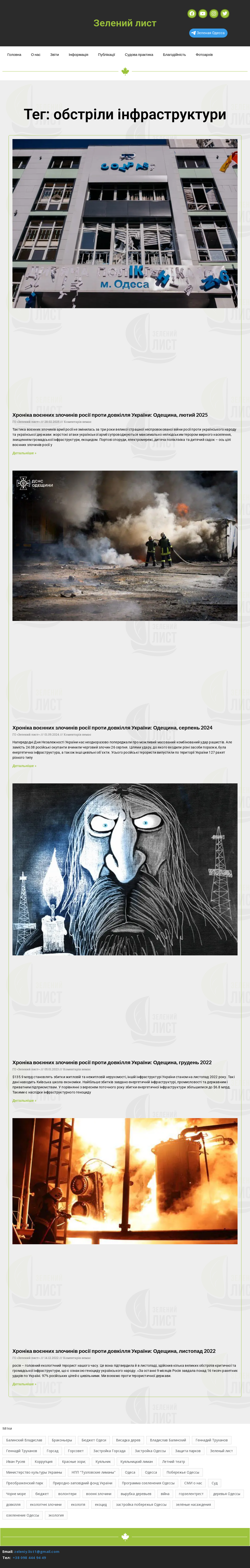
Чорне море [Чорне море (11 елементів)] (16, 1493)
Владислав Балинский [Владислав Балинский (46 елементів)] (168, 1440)
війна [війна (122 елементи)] (165, 1493)
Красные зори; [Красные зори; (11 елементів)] (74, 1461)
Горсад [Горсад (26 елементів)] (52, 1450)
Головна (14, 54)
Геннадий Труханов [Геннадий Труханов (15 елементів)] (212, 1440)
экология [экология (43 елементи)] (56, 1515)
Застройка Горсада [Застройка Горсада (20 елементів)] (109, 1450)
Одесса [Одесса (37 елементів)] (151, 1472)
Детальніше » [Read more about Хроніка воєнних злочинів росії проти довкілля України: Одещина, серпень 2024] (24, 765)
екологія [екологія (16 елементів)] (78, 1504)
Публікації (106, 54)
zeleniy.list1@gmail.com (36, 1551)
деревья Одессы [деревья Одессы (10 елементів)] (226, 1493)
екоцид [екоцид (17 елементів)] (101, 1504)
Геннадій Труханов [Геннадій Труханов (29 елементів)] (21, 1450)
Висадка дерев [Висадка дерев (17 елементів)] (128, 1440)
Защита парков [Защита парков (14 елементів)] (188, 1450)
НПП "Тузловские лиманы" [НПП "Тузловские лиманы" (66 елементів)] (93, 1472)
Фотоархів (204, 54)
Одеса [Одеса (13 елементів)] (130, 1472)
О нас (36, 54)
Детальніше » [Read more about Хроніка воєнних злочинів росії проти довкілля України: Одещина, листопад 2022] (24, 1384)
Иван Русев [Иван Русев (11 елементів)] (15, 1461)
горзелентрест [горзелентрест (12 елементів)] (191, 1493)
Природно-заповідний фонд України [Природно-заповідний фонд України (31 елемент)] (82, 1483)
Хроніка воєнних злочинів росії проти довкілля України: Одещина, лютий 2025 (110, 415)
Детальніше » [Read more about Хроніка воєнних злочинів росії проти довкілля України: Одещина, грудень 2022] (24, 1100)
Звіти (54, 54)
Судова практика (139, 54)
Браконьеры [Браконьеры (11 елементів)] (62, 1440)
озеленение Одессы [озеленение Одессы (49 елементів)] (22, 1515)
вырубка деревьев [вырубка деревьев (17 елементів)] (136, 1493)
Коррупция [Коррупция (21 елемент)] (43, 1461)
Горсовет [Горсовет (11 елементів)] (76, 1450)
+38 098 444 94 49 (29, 1557)
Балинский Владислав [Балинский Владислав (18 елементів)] (24, 1440)
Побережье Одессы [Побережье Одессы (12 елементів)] (183, 1472)
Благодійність (174, 54)
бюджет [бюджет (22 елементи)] (42, 1493)
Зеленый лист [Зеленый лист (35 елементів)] (221, 1450)
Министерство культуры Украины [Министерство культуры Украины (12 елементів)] (34, 1472)
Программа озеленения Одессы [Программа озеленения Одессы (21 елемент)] (148, 1483)
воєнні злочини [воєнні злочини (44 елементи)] (98, 1493)
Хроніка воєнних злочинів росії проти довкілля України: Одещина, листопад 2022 (114, 1351)
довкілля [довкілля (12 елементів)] (13, 1504)
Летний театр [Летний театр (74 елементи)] (173, 1461)
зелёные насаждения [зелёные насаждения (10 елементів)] (193, 1504)
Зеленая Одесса (208, 33)
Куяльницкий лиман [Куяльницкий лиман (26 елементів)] (136, 1461)
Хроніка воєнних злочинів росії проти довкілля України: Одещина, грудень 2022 (112, 1062)
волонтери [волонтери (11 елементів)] (67, 1493)
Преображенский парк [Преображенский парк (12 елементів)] (24, 1483)
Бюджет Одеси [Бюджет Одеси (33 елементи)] (94, 1440)
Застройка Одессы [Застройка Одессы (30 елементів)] (150, 1450)
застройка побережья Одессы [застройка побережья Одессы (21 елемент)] (141, 1504)
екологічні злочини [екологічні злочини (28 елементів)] (46, 1504)
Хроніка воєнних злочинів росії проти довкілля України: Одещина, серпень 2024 (112, 727)
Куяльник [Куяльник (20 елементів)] (103, 1461)
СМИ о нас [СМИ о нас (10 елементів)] (193, 1483)
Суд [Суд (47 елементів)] (215, 1483)
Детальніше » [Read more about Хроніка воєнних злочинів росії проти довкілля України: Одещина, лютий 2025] (24, 453)
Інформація (78, 54)
